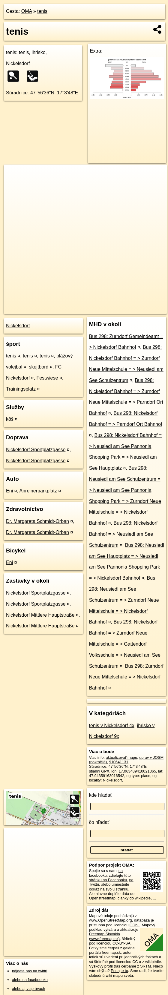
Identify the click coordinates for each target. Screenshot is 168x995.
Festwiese (47, 377)
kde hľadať (100, 795)
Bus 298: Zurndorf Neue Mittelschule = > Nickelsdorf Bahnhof (126, 677)
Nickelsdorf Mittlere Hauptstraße (40, 615)
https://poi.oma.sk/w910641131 (140, 309)
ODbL (135, 925)
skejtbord (39, 366)
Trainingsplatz (21, 388)
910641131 (118, 762)
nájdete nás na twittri (29, 971)
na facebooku (106, 872)
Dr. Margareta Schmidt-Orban (37, 521)
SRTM (145, 966)
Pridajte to (119, 970)
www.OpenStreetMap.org (110, 920)
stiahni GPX (99, 771)
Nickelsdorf (18, 325)
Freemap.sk (95, 309)
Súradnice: (17, 92)
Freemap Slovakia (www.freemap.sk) (104, 936)
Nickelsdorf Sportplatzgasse (35, 449)
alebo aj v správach (28, 988)
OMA (26, 11)
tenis (42, 11)
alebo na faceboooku (30, 979)
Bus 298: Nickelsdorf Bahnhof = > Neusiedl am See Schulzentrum (123, 534)
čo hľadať (99, 822)
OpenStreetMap (64, 309)
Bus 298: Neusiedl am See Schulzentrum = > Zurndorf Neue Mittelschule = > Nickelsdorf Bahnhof (124, 599)
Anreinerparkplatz (38, 490)
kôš (10, 419)
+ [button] (14, 174)
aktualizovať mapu (121, 757)
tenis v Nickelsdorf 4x (111, 725)
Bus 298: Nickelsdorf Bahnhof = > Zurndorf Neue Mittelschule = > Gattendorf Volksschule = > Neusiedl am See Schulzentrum (124, 643)
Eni (9, 490)
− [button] (14, 183)
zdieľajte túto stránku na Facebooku (110, 877)
